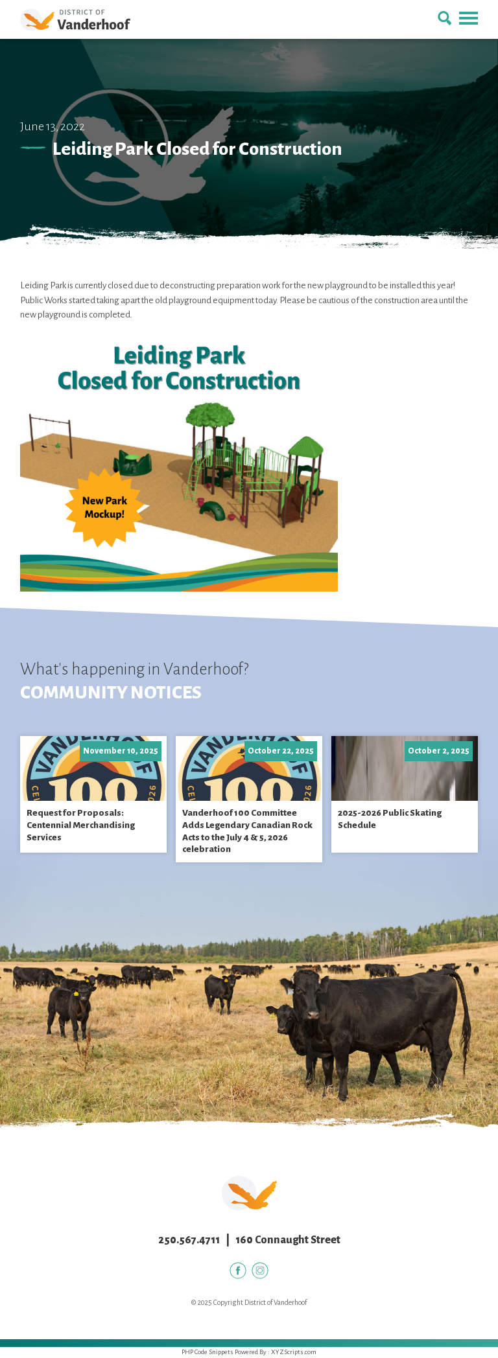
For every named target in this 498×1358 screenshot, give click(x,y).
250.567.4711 (189, 1240)
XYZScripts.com (293, 1351)
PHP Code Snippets (207, 1351)
